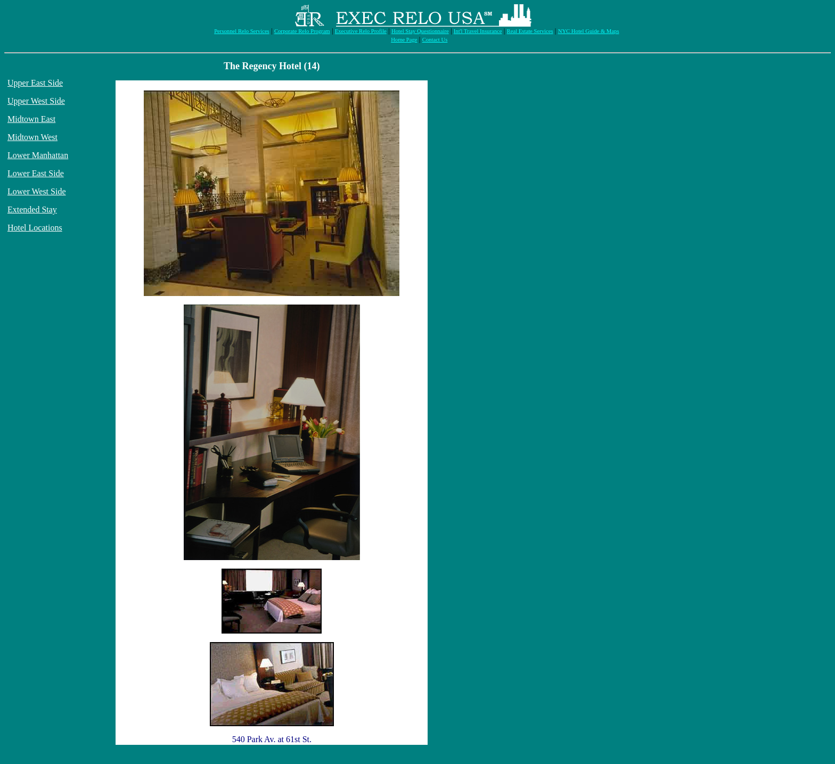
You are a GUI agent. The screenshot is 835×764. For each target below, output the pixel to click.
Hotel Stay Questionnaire (420, 31)
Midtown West (32, 137)
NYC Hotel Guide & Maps (588, 31)
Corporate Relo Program (302, 31)
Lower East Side (35, 173)
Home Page (404, 40)
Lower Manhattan (37, 155)
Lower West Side (36, 191)
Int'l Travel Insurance (478, 31)
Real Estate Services (530, 31)
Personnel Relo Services (241, 31)
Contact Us (435, 40)
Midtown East (31, 119)
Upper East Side (35, 82)
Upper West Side (36, 100)
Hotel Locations (34, 227)
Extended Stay (32, 209)
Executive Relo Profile (361, 31)
